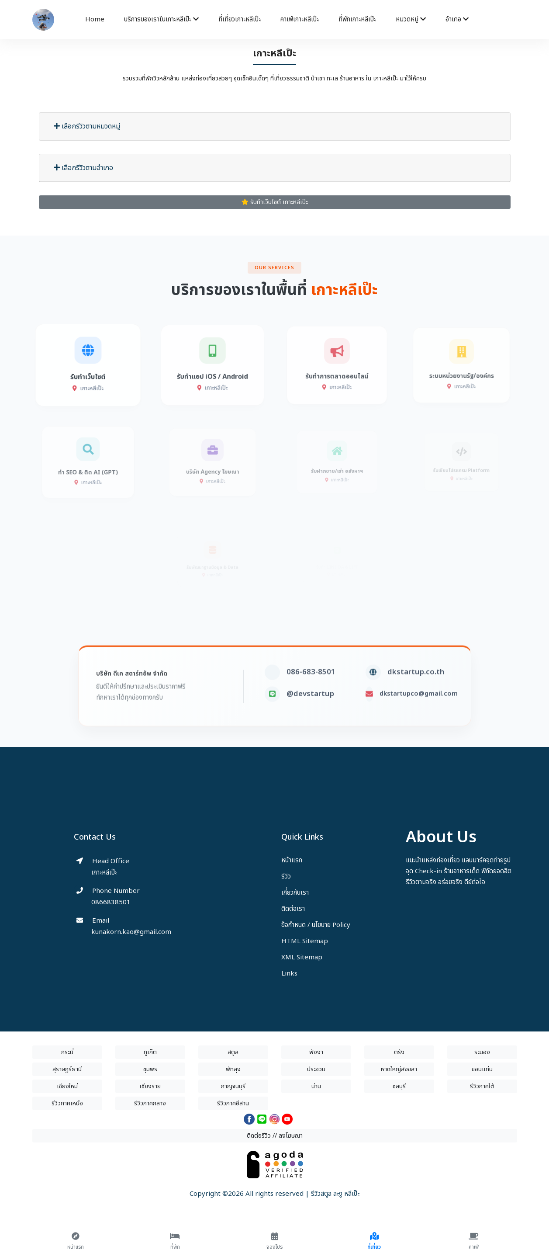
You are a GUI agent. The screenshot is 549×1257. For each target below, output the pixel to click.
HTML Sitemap (304, 941)
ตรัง (399, 1052)
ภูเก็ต (150, 1052)
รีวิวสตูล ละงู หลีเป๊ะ (335, 1194)
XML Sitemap (301, 957)
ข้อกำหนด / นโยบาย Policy (315, 925)
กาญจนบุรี (233, 1086)
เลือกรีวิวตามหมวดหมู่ (87, 126)
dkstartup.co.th (415, 687)
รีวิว (286, 877)
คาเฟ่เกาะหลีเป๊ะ (299, 19)
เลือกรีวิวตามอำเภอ (83, 168)
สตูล (233, 1052)
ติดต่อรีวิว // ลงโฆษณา (275, 1135)
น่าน (316, 1086)
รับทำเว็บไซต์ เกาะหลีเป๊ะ (275, 202)
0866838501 (111, 902)
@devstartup (310, 709)
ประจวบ (316, 1069)
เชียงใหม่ (67, 1086)
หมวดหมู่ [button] (411, 19)
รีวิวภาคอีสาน (233, 1103)
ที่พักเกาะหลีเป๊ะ (357, 19)
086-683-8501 (311, 687)
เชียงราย (150, 1086)
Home (94, 19)
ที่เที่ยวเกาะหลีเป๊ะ (239, 19)
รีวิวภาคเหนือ (67, 1103)
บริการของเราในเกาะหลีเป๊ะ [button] (161, 19)
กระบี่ (67, 1052)
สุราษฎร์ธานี (67, 1069)
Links (289, 974)
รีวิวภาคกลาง (150, 1103)
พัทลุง (233, 1069)
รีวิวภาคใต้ (482, 1086)
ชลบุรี (399, 1086)
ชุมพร (150, 1069)
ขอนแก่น (482, 1069)
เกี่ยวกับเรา (295, 893)
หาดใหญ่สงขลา (399, 1069)
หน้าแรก (291, 860)
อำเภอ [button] (457, 19)
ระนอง (482, 1052)
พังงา (316, 1052)
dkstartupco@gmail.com (419, 708)
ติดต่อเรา (293, 909)
